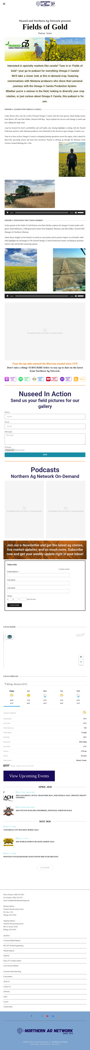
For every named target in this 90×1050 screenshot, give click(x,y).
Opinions (6, 956)
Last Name (11, 588)
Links (5, 997)
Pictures (8, 447)
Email (7, 422)
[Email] (53, 1016)
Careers (5, 1002)
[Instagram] (42, 1016)
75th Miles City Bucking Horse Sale (21, 830)
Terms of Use (55, 1044)
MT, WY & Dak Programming (13, 946)
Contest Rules (7, 1007)
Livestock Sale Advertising (12, 971)
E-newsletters (7, 976)
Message (8, 432)
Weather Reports (8, 951)
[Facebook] (31, 1016)
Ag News (6, 935)
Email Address (13, 572)
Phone (9, 596)
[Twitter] (36, 1016)
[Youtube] (47, 1016)
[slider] (41, 212)
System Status (34, 1044)
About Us (6, 981)
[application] (45, 212)
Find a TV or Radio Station (12, 961)
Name (7, 412)
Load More (45, 867)
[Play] (7, 212)
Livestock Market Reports (11, 940)
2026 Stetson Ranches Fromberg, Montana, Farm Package (44, 810)
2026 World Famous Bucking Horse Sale (35, 842)
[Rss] (58, 1016)
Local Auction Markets (10, 966)
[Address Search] (45, 684)
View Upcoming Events (29, 776)
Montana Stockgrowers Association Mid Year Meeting (30, 857)
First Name (11, 580)
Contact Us (7, 987)
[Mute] (76, 212)
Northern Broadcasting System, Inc (39, 1042)
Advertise (6, 991)
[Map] (45, 649)
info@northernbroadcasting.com (18, 900)
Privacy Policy (45, 1044)
